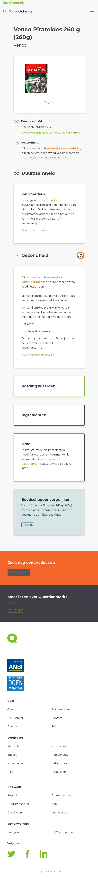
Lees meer (15, 610)
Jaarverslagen (61, 709)
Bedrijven (13, 832)
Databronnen (60, 763)
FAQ (54, 726)
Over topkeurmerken (35, 230)
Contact (57, 718)
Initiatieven (59, 771)
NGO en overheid (63, 832)
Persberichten (61, 754)
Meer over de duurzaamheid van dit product (50, 133)
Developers (14, 812)
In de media (15, 763)
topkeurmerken (48, 200)
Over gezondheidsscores (37, 354)
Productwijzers (61, 795)
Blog (10, 771)
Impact (12, 754)
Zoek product (19, 572)
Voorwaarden (60, 812)
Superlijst (13, 795)
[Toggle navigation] (92, 11)
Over (10, 709)
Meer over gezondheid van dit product (46, 157)
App (54, 804)
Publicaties (59, 746)
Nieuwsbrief (15, 718)
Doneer (12, 726)
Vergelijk (49, 102)
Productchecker (18, 11)
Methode (13, 746)
